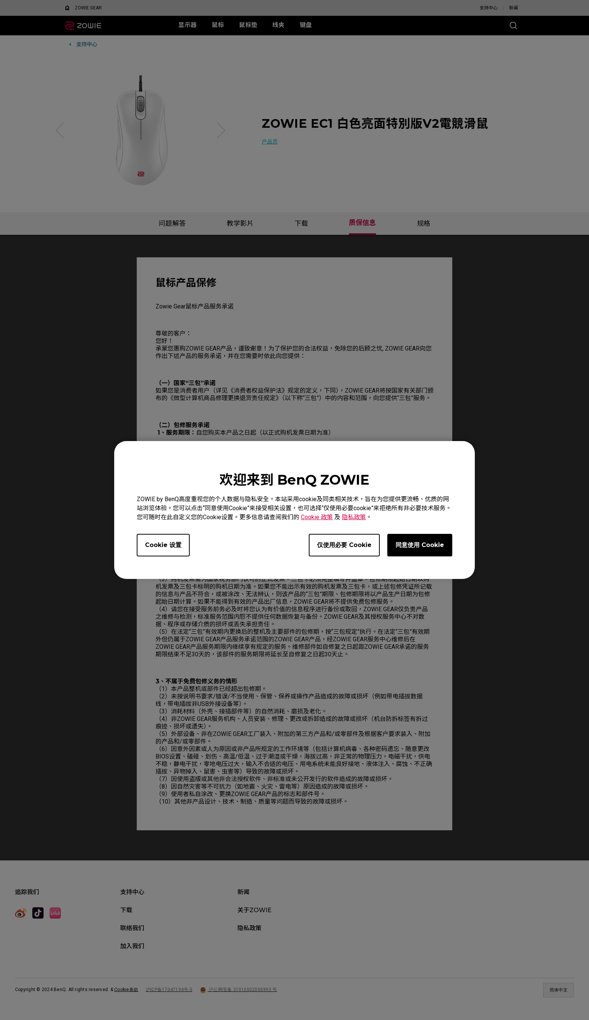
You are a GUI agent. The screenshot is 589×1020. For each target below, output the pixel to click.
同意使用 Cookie (420, 545)
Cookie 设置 (163, 545)
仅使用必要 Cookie (344, 545)
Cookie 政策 (317, 517)
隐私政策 (354, 517)
